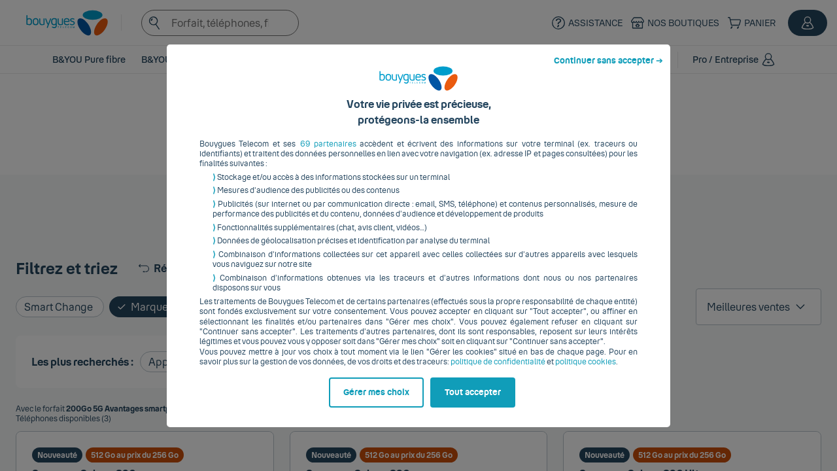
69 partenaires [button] (328, 153)
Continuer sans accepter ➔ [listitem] (608, 70)
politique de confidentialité (498, 372)
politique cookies (585, 372)
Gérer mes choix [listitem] (376, 402)
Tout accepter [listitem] (473, 402)
